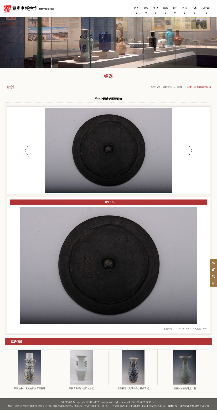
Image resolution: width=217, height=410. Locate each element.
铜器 (179, 87)
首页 (136, 10)
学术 (194, 10)
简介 (146, 10)
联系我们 (206, 10)
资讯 (156, 10)
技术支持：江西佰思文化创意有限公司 (188, 406)
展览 (175, 10)
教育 (185, 10)
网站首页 (167, 87)
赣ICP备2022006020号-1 (143, 402)
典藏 (165, 10)
